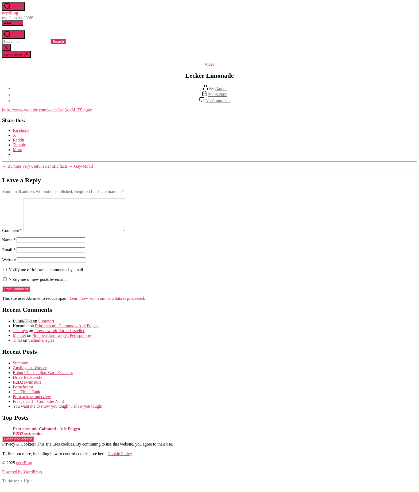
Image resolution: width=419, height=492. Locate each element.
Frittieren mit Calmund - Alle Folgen (46, 435)
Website (9, 266)
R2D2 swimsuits (27, 388)
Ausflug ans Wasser (29, 374)
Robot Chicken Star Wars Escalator (43, 379)
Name (8, 246)
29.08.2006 (217, 94)
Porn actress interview (32, 403)
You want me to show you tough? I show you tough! (57, 412)
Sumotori (46, 327)
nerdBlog (10, 13)
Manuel (19, 342)
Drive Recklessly (27, 383)
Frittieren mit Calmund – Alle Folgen (67, 332)
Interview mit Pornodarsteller (59, 337)
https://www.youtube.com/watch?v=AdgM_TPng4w (47, 110)
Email (8, 256)
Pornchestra (23, 393)
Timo (17, 346)
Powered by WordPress (22, 478)
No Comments (217, 101)
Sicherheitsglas (41, 346)
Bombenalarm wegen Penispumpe (61, 342)
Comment (12, 237)
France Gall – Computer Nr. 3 (38, 408)
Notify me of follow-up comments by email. (46, 276)
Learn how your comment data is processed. (107, 304)
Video (209, 64)
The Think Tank (26, 398)
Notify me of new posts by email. (37, 286)
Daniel (221, 88)
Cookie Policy (120, 460)
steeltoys (20, 337)
